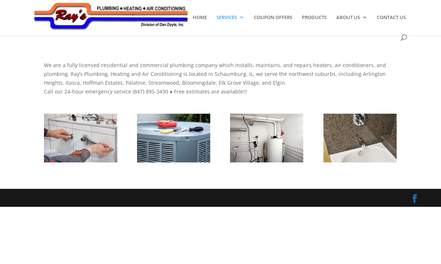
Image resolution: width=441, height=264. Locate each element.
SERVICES (226, 18)
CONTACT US (391, 18)
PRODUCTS (314, 18)
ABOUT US (348, 18)
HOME (200, 18)
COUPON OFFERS (273, 18)
